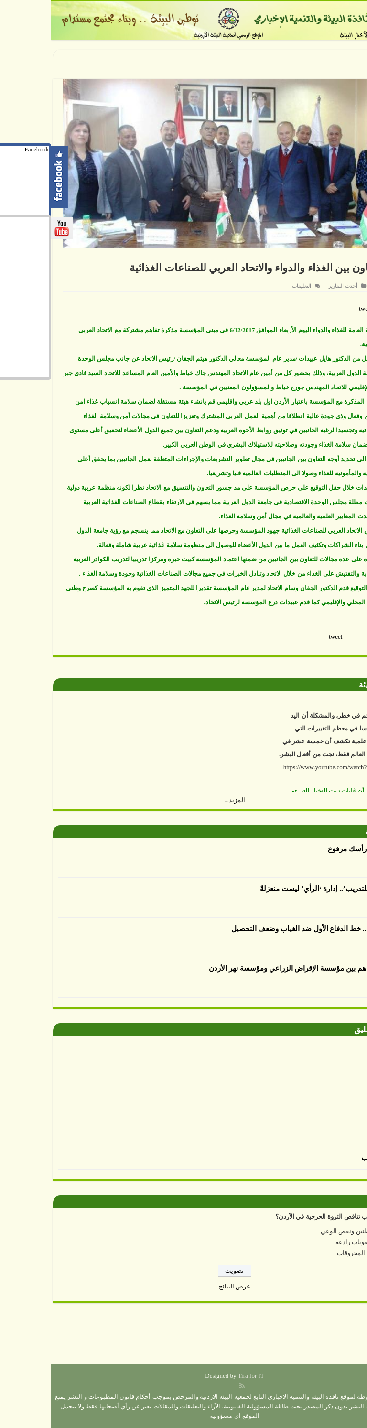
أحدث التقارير (291, 286)
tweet (314, 308)
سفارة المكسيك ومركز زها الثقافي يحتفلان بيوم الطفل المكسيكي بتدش (224, 56)
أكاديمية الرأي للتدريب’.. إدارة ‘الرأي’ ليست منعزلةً (284, 888)
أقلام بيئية (330, 831)
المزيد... (183, 800)
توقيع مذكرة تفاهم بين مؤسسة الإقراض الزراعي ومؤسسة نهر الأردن (259, 968)
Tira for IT (200, 1375)
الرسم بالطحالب (335, 1157)
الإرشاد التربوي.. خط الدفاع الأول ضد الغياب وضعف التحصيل (270, 929)
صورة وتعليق (324, 1029)
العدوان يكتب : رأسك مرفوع (318, 849)
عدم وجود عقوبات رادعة (316, 1241)
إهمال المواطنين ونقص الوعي (309, 1231)
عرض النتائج (183, 1286)
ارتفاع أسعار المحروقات (317, 1252)
